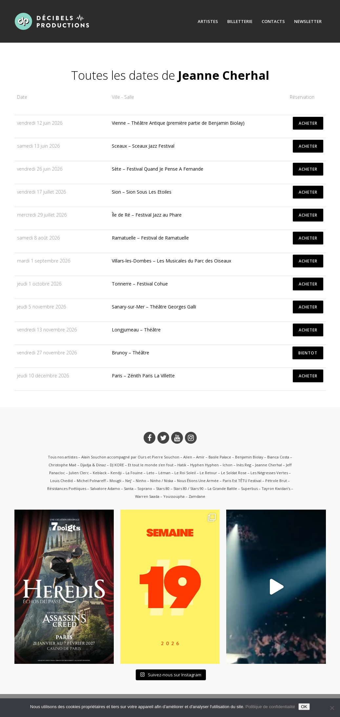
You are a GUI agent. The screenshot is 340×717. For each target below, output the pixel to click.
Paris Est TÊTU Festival (242, 480)
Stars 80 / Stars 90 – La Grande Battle (205, 488)
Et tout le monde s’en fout (150, 464)
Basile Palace (220, 456)
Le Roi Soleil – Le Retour (195, 472)
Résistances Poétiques (66, 488)
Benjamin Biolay (249, 456)
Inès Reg (243, 464)
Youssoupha (174, 496)
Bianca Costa (278, 456)
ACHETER (308, 123)
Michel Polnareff (91, 480)
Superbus (249, 488)
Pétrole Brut (276, 480)
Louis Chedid (61, 480)
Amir (200, 456)
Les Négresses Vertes (269, 472)
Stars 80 (163, 488)
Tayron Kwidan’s (276, 488)
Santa (128, 488)
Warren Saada (147, 496)
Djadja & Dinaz (93, 464)
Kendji (116, 472)
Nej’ (128, 480)
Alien (187, 456)
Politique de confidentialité (270, 706)
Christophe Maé (62, 464)
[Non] (332, 708)
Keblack (100, 472)
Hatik (181, 464)
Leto (150, 472)
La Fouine (134, 472)
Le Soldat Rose (234, 472)
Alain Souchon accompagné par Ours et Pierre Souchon (130, 456)
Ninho (141, 480)
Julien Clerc (79, 472)
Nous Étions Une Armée (198, 480)
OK (304, 706)
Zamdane (197, 496)
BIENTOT (307, 353)
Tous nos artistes (62, 456)
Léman (164, 472)
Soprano (144, 488)
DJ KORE (117, 464)
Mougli (115, 480)
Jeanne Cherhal (268, 464)
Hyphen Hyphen (204, 464)
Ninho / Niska (161, 480)
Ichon (227, 464)
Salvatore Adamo (105, 488)
